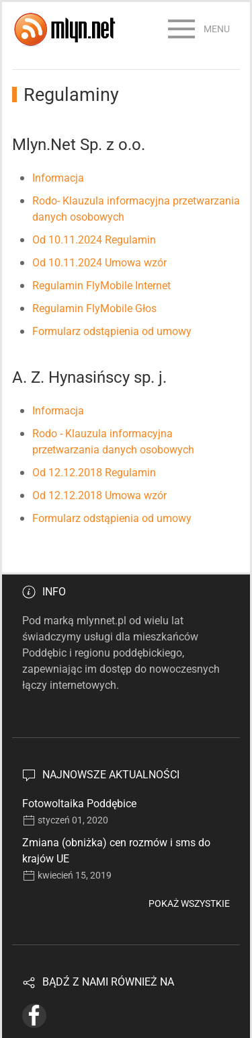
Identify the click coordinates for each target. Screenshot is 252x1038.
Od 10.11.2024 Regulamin (94, 239)
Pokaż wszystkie (189, 903)
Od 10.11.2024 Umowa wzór (99, 262)
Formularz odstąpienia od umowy (112, 331)
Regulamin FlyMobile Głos (94, 308)
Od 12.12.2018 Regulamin (94, 472)
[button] (199, 29)
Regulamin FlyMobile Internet (101, 285)
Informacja (58, 178)
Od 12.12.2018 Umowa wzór (99, 495)
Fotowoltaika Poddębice (79, 803)
